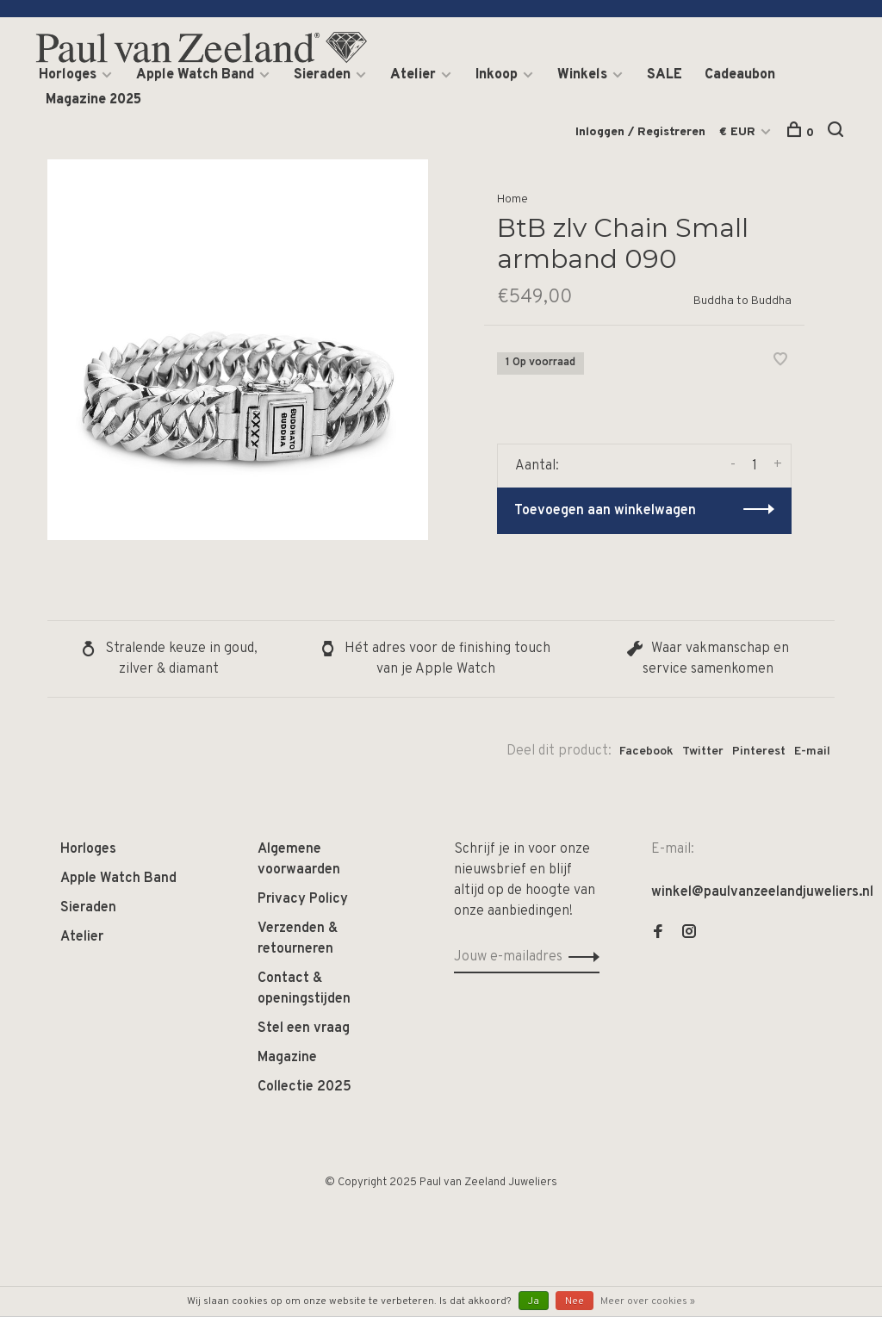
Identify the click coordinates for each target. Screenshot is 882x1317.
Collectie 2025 (304, 1087)
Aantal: (537, 466)
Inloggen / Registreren (640, 132)
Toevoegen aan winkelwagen (605, 510)
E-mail (812, 751)
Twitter (703, 751)
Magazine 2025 (93, 100)
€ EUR (739, 132)
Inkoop (496, 75)
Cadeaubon (740, 75)
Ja (533, 1301)
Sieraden (322, 75)
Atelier (413, 75)
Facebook (646, 751)
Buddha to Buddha (742, 301)
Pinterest (759, 751)
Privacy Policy (303, 899)
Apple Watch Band (195, 75)
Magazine (287, 1057)
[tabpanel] (237, 349)
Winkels (582, 75)
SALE (664, 75)
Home (512, 199)
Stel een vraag (304, 1028)
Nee (574, 1301)
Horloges (67, 75)
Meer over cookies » (647, 1301)
